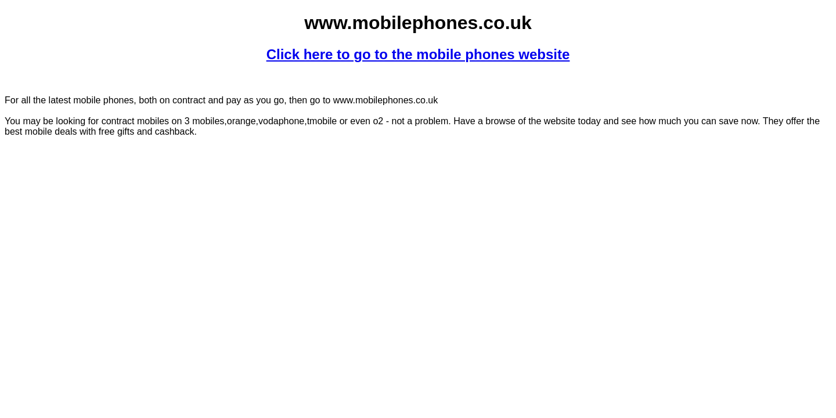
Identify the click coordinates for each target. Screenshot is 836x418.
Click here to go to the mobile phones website (418, 54)
